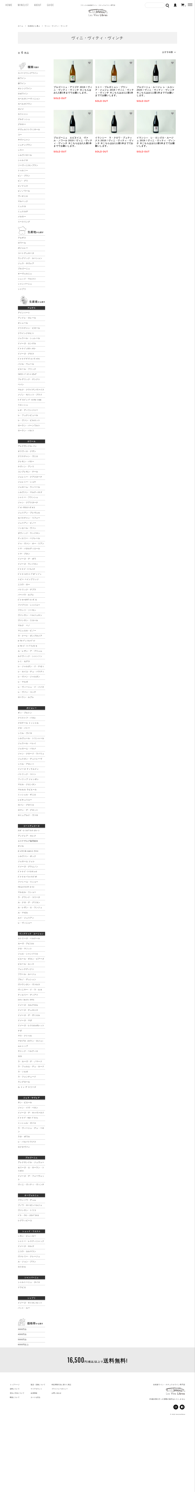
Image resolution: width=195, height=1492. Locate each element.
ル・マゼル (23, 961)
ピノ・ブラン (24, 182)
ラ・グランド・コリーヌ (29, 945)
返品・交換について (40, 1455)
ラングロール (24, 1140)
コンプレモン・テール (28, 494)
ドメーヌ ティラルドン (28, 809)
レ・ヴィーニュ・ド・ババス (31, 723)
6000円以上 (23, 1415)
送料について (15, 1459)
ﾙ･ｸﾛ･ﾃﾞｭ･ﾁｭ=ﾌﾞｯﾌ (27, 674)
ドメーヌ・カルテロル (28, 1058)
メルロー (22, 226)
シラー (21, 155)
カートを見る (37, 1467)
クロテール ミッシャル (28, 760)
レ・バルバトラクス (27, 1203)
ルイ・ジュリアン (26, 966)
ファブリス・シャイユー (29, 635)
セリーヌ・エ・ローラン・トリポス (31, 1232)
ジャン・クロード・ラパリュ (31, 793)
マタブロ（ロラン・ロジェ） (31, 1097)
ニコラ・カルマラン (27, 1318)
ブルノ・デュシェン (27, 1031)
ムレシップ (23, 1102)
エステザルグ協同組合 (28, 885)
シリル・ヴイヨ (25, 771)
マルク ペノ (24, 657)
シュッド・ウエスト (27, 291)
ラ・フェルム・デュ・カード (31, 1124)
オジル (21, 890)
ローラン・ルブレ (26, 733)
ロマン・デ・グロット (28, 853)
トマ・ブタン (24, 581)
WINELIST (23, 5)
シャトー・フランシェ (28, 521)
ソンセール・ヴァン (27, 554)
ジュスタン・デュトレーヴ (30, 798)
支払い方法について (18, 1463)
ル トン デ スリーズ (27, 1145)
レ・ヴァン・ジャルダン (29, 712)
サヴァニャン (24, 144)
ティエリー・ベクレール (29, 565)
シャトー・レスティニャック (31, 1307)
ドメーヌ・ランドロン (28, 592)
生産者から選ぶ (34, 26)
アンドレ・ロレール (27, 331)
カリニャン (23, 117)
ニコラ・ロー (24, 614)
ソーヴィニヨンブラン (28, 171)
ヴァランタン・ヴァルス (29, 1037)
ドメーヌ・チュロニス (28, 1064)
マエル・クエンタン (27, 825)
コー (20, 139)
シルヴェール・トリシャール (31, 776)
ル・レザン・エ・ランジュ (30, 956)
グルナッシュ (24, 122)
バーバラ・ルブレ (26, 625)
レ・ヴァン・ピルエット (29, 440)
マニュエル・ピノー (27, 663)
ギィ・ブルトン (25, 749)
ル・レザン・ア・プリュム (30, 684)
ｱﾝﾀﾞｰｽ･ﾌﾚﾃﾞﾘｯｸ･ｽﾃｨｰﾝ (29, 874)
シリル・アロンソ (26, 804)
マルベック (23, 209)
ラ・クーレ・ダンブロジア (30, 668)
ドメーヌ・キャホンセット (30, 1371)
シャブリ (22, 302)
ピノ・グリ (23, 187)
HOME (8, 5)
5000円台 (22, 1409)
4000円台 (22, 1404)
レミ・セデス (24, 695)
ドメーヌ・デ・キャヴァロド (31, 1172)
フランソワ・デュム (27, 1264)
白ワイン (22, 79)
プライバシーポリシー (63, 1459)
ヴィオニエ (23, 204)
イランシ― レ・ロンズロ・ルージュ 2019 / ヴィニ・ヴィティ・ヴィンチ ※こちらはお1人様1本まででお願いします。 (156, 142)
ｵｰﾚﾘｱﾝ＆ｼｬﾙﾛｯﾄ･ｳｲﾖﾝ (28, 896)
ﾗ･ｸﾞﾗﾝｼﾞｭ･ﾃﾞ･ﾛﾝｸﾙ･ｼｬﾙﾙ (30, 418)
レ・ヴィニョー (25, 972)
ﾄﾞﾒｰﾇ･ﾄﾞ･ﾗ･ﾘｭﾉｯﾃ (26, 597)
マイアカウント (38, 1459)
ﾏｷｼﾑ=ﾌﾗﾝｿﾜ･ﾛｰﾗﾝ (26, 934)
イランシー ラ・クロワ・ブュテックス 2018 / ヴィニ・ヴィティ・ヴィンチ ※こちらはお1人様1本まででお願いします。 (114, 142)
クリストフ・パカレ (27, 755)
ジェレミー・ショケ (27, 505)
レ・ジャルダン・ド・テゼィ (31, 701)
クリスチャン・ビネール (29, 342)
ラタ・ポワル (24, 1198)
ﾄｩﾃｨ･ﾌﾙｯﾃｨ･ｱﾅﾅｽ (26, 1053)
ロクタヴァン (24, 1209)
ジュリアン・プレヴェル (29, 538)
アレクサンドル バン (27, 467)
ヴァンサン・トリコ (27, 1275)
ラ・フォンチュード (27, 1135)
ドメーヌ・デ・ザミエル (29, 1069)
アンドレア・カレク (27, 879)
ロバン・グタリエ (26, 847)
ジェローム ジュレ (26, 907)
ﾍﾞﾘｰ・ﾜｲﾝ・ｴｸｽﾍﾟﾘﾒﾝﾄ (28, 1280)
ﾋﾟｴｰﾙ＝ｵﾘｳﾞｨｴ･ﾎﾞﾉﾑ (27, 630)
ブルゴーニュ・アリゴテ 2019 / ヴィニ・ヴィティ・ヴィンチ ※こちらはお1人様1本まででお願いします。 (73, 90)
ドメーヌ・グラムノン (28, 912)
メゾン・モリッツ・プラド (30, 413)
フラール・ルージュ (27, 1026)
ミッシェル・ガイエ (27, 1183)
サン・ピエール (25, 1161)
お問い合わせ (60, 1463)
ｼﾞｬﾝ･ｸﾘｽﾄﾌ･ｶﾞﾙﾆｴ (26, 532)
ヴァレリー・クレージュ (29, 1323)
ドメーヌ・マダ (25, 1075)
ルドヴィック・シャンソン (30, 690)
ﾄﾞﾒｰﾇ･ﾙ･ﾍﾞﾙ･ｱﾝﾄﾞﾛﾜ (27, 923)
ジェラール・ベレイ (27, 782)
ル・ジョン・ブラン (27, 1329)
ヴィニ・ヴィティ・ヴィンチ (56, 26)
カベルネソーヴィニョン (29, 100)
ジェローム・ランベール (29, 510)
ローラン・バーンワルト (29, 446)
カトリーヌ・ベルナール (29, 988)
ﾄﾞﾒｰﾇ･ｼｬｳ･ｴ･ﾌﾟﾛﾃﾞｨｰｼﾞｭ (30, 603)
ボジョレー (23, 258)
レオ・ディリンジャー (28, 429)
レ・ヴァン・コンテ (27, 728)
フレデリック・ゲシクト (29, 397)
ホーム (20, 26)
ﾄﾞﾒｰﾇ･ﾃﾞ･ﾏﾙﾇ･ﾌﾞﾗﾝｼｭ (28, 1178)
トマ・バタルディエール (29, 576)
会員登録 (35, 1463)
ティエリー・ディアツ (28, 1048)
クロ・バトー (24, 766)
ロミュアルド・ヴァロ (28, 858)
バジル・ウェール (26, 380)
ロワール (22, 253)
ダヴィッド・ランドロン (29, 559)
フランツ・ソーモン (27, 641)
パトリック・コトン (27, 815)
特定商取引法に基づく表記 (65, 1455)
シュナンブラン (25, 149)
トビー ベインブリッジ (28, 608)
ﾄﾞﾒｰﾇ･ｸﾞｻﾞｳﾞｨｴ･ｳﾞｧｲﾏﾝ (29, 375)
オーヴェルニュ (25, 286)
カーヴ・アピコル (26, 993)
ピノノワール (24, 198)
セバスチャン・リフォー (29, 543)
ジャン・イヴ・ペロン (28, 1167)
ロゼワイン (23, 95)
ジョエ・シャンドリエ (28, 1004)
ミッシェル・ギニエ (27, 836)
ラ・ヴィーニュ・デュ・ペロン (31, 1190)
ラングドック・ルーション (30, 269)
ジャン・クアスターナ (28, 527)
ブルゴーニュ (24, 280)
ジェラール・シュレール (29, 353)
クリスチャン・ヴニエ (28, 478)
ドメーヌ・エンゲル (27, 358)
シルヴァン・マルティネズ (30, 516)
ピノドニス (23, 193)
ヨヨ (20, 1113)
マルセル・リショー (27, 939)
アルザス (22, 247)
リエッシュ (23, 424)
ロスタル (22, 1334)
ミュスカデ (23, 220)
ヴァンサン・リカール (28, 652)
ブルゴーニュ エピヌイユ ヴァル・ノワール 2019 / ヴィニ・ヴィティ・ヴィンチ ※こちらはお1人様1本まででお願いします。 (73, 142)
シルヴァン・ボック (27, 901)
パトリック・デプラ (27, 619)
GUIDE (50, 5)
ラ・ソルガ (23, 1129)
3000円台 (22, 1398)
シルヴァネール (25, 160)
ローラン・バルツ (26, 451)
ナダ (20, 1086)
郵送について (15, 1467)
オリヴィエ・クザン (27, 472)
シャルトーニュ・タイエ (29, 1350)
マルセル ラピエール (27, 831)
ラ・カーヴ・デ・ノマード (30, 1118)
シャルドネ (23, 166)
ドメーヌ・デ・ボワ (27, 587)
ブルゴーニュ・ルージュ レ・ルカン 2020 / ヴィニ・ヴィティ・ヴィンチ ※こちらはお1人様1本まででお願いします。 (155, 91)
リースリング (24, 231)
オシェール (23, 337)
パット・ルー (24, 1377)
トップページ (15, 1455)
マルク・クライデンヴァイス (31, 407)
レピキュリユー (25, 842)
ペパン (21, 402)
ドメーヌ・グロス (26, 369)
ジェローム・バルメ (27, 787)
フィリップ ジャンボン (28, 820)
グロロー (22, 128)
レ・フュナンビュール (28, 435)
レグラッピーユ (25, 1286)
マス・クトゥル (25, 1091)
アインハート (24, 326)
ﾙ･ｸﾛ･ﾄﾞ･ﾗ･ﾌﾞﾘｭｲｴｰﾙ (28, 679)
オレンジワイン (25, 90)
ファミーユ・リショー (28, 928)
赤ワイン (22, 84)
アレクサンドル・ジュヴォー (31, 1224)
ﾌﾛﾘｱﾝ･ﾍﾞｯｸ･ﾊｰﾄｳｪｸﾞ (28, 391)
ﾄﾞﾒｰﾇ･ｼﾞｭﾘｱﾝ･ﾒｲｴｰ (27, 364)
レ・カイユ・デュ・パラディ (31, 706)
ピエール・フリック (27, 386)
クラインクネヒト (26, 348)
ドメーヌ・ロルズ (26, 1312)
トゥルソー (23, 177)
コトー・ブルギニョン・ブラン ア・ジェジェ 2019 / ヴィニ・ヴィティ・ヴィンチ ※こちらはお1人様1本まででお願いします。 (114, 91)
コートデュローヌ (26, 264)
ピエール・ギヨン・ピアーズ (31, 1009)
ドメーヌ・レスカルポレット (31, 1080)
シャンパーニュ (25, 296)
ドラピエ (22, 1355)
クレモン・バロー (26, 483)
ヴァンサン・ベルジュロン (30, 646)
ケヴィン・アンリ (26, 489)
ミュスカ (22, 215)
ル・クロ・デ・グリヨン (29, 950)
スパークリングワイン (28, 73)
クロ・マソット (25, 999)
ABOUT (37, 5)
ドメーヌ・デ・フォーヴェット (31, 1241)
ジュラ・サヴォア (26, 275)
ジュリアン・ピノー (27, 548)
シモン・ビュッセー (27, 1301)
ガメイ (21, 111)
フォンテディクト (26, 1020)
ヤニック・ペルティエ (28, 1107)
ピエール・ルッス (26, 1015)
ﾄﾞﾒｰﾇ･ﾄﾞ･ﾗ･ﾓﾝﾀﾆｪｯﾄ (28, 917)
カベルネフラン (25, 106)
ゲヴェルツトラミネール (29, 133)
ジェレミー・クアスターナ (30, 499)
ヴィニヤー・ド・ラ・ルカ (30, 1042)
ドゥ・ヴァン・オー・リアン (31, 570)
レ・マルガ (23, 717)
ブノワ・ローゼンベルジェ (30, 1269)
